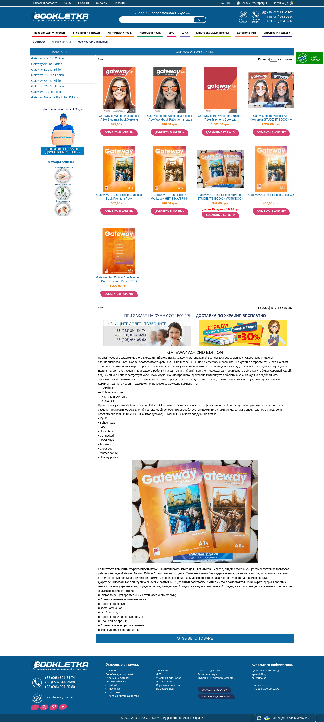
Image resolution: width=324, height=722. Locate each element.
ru (228, 3)
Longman (114, 692)
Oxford (112, 685)
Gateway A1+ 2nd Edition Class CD (271, 194)
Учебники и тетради (117, 677)
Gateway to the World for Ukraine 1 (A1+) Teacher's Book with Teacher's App (220, 118)
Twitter (63, 707)
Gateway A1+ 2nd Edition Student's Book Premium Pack (119, 196)
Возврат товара (207, 674)
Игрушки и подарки (168, 685)
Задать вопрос (243, 20)
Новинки (83, 3)
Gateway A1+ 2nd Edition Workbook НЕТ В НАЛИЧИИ (169, 196)
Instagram (44, 707)
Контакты (101, 3)
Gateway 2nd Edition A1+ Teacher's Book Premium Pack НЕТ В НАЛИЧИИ (119, 280)
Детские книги (164, 681)
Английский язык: (116, 681)
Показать (263, 59)
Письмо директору (216, 696)
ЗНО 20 (160, 670)
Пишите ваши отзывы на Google (54, 707)
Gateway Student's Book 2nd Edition (54, 97)
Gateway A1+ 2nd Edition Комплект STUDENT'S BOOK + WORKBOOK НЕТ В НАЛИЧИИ (220, 197)
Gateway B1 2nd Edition (46, 69)
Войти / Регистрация (254, 3)
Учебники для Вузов (168, 677)
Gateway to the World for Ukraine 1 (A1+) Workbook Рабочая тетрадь (169, 117)
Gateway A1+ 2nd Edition (47, 58)
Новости (119, 3)
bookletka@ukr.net (60, 697)
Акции (67, 3)
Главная (38, 41)
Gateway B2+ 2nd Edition (47, 86)
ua (222, 3)
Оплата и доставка (45, 3)
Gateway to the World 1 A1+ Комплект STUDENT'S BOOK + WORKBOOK (271, 118)
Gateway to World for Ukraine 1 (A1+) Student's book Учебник (119, 117)
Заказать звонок (255, 20)
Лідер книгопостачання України (163, 13)
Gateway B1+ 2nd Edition (47, 75)
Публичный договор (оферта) (216, 677)
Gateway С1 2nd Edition (46, 91)
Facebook (35, 707)
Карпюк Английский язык (123, 695)
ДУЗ (158, 674)
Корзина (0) (280, 3)
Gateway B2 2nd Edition (46, 80)
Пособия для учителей (119, 674)
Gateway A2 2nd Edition (46, 64)
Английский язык (61, 41)
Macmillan (114, 688)
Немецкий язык (165, 688)
